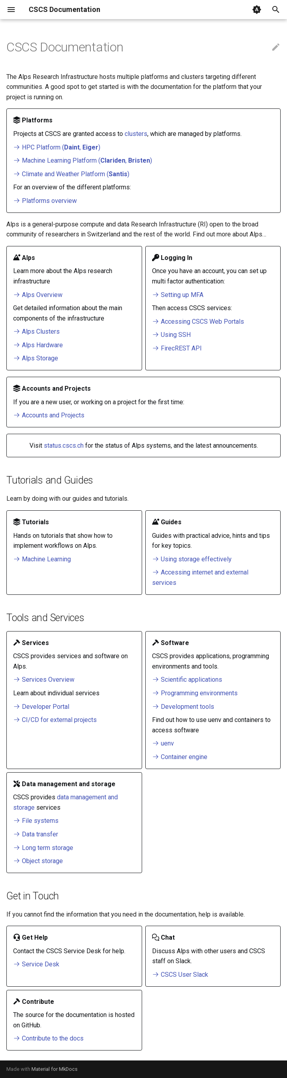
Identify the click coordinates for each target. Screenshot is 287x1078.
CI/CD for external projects (55, 720)
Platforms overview (45, 201)
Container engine (179, 757)
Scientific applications (187, 679)
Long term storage (43, 848)
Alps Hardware (38, 345)
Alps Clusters (36, 331)
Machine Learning (42, 559)
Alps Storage (35, 358)
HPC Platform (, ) (56, 147)
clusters (136, 134)
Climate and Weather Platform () (71, 174)
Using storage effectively (192, 559)
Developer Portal (41, 706)
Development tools (183, 706)
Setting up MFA (177, 295)
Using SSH (171, 334)
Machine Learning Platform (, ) (82, 160)
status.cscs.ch (64, 445)
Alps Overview (37, 295)
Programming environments (195, 693)
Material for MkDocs (54, 1069)
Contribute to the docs (48, 1038)
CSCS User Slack (180, 974)
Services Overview (43, 679)
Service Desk (36, 964)
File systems (36, 820)
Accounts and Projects (48, 415)
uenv (163, 743)
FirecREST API (177, 348)
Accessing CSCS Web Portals (198, 321)
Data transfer (35, 834)
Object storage (38, 861)
